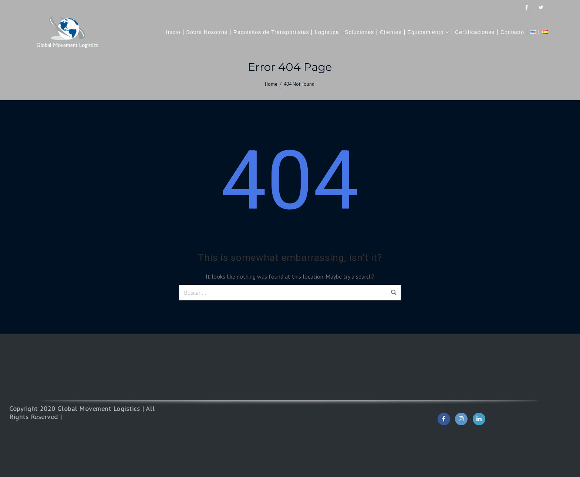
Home (271, 84)
